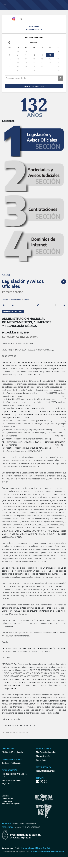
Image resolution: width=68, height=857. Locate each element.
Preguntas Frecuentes (45, 771)
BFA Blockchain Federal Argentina (12, 782)
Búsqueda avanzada (34, 86)
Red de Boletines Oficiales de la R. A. (15, 775)
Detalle (26, 300)
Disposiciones (16, 300)
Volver (6, 274)
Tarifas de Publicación (11, 763)
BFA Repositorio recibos (46, 752)
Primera (5, 300)
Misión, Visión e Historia (12, 752)
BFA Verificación (43, 756)
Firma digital (41, 760)
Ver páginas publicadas (13, 311)
